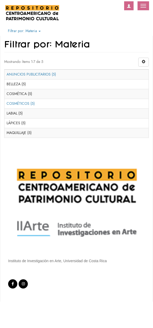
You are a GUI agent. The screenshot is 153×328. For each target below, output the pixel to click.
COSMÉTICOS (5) (21, 103)
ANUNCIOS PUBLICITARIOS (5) (31, 74)
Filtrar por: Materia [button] (24, 30)
